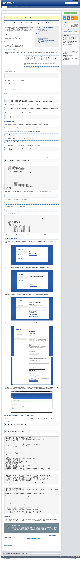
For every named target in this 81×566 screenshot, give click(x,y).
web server (76, 25)
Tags (8, 6)
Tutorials (4, 6)
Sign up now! (70, 13)
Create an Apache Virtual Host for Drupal (46, 40)
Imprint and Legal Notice (71, 556)
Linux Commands (18, 6)
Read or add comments (74, 26)
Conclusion (40, 45)
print (57, 535)
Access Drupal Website (42, 41)
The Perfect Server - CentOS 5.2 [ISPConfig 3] (70, 62)
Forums (13, 6)
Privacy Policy (77, 558)
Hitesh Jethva (76, 24)
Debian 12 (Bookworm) (30, 17)
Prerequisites (40, 35)
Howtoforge (6, 558)
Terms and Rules (73, 558)
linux (74, 25)
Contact (64, 556)
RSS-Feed (78, 556)
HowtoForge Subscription (27, 6)
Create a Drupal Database (43, 38)
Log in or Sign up (75, 0)
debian (72, 25)
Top (76, 556)
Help (66, 556)
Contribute (60, 556)
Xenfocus (8, 556)
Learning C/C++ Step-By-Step (67, 44)
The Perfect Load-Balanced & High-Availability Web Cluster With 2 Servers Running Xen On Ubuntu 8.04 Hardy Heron (70, 52)
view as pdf (52, 535)
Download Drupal (41, 39)
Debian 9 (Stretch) (41, 31)
